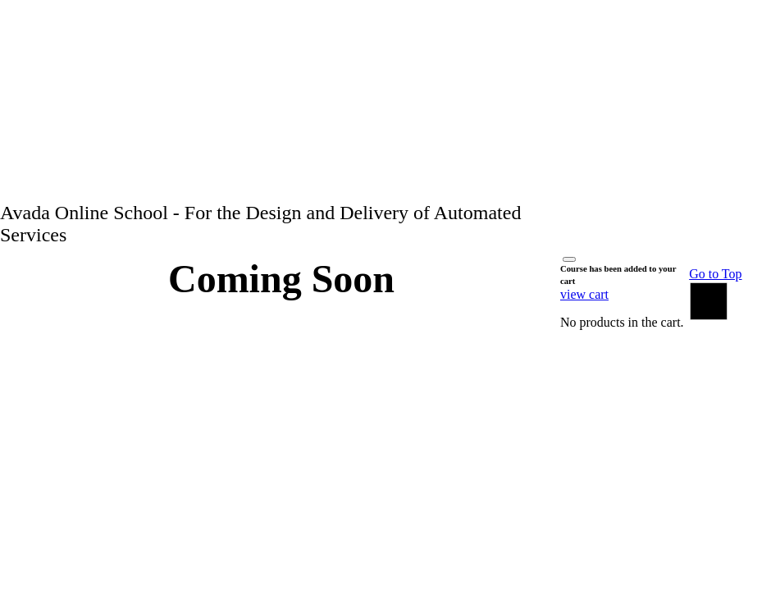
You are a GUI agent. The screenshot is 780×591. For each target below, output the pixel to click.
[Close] (569, 259)
